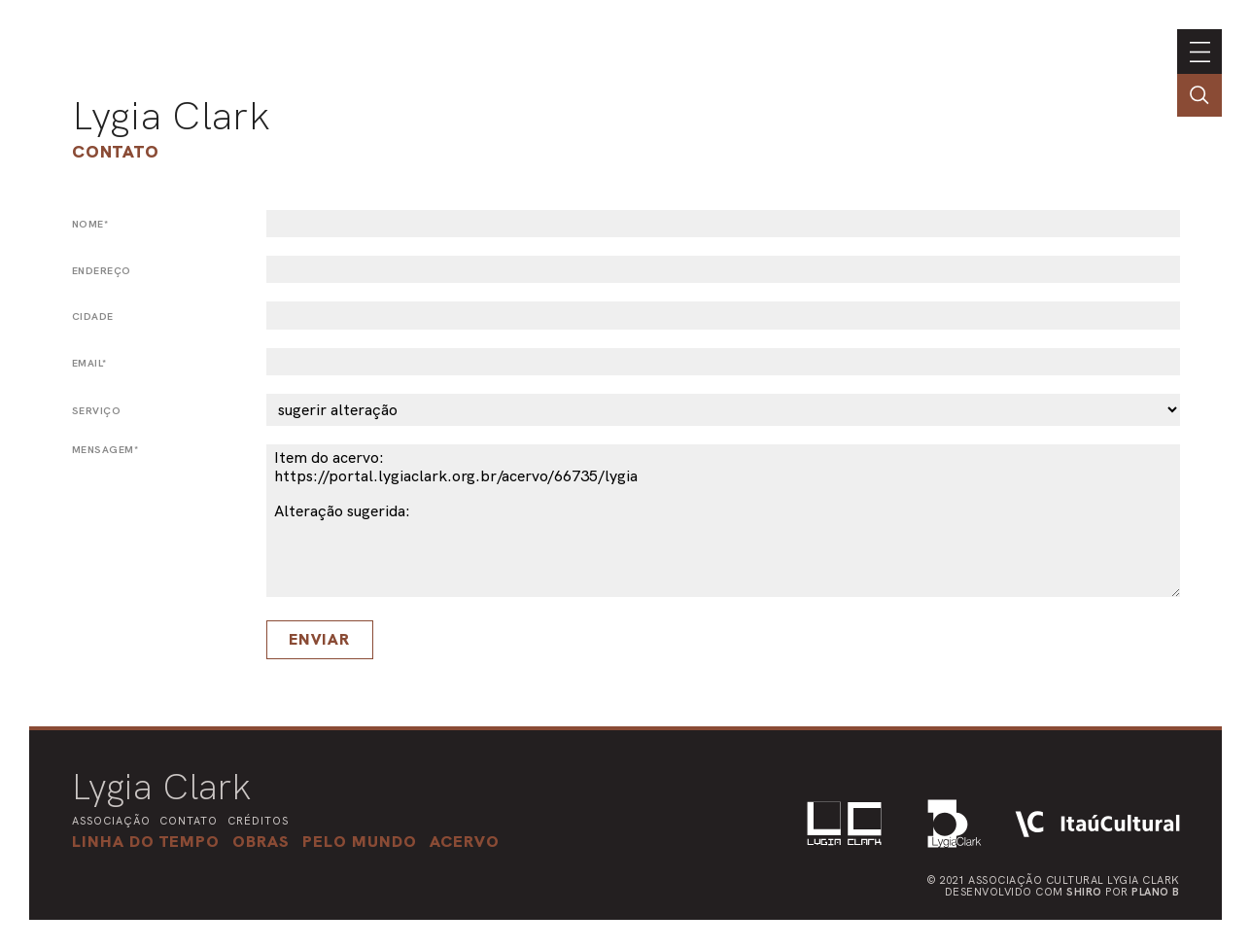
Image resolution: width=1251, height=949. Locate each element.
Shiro (1084, 891)
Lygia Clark (171, 115)
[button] (359, 841)
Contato (115, 151)
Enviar (319, 639)
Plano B (1155, 891)
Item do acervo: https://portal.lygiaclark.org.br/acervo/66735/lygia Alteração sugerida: (723, 520)
